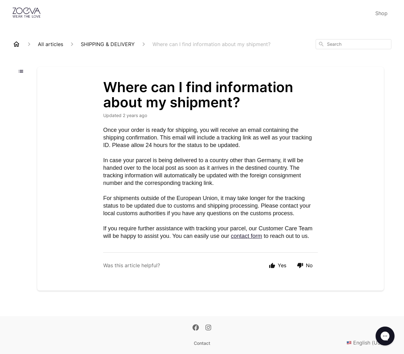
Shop (381, 13)
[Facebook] (195, 328)
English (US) (369, 342)
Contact (202, 343)
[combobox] (353, 44)
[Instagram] (208, 328)
